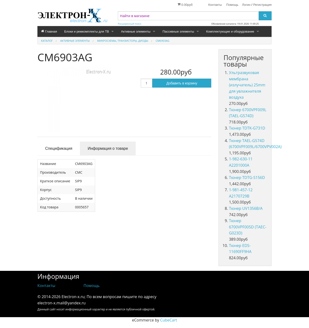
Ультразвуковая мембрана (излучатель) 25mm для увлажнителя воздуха (247, 85)
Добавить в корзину (181, 83)
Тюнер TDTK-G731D (247, 128)
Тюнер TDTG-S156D (247, 177)
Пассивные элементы (178, 31)
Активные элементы (135, 31)
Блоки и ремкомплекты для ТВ (86, 31)
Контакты (215, 5)
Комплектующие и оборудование (230, 31)
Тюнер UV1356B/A (245, 208)
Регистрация (262, 5)
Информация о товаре (108, 148)
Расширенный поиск (129, 23)
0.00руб (185, 5)
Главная (49, 31)
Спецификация (58, 148)
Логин (246, 5)
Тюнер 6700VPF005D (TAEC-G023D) (247, 227)
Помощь (232, 5)
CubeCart (168, 320)
